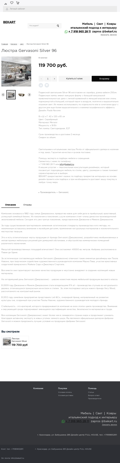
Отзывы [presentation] (27, 205)
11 (89, 32)
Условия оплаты (65, 392)
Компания (38, 388)
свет (22, 44)
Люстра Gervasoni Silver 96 (19, 340)
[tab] (10, 205)
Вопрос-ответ (94, 395)
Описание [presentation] (10, 205)
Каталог (14, 44)
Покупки (62, 388)
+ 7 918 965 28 (78, 32)
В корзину (104, 78)
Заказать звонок (108, 35)
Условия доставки (65, 395)
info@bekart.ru (67, 164)
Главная (4, 44)
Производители (94, 398)
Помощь (92, 388)
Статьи (91, 392)
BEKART (9, 22)
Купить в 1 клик (74, 79)
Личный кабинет (17, 9)
